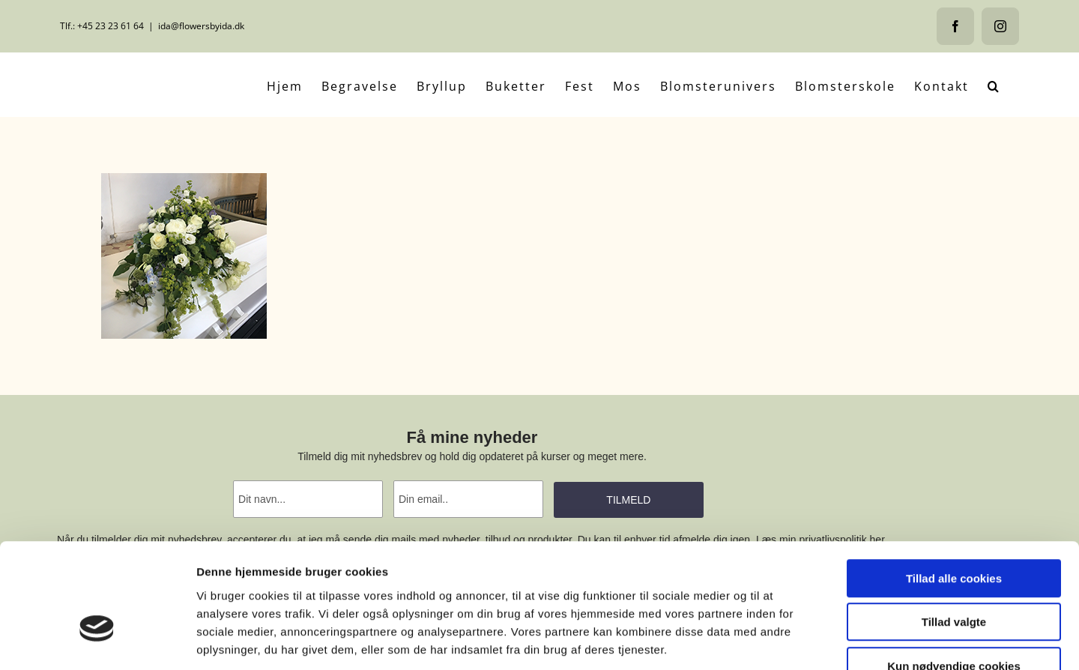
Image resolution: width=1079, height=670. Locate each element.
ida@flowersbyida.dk (201, 25)
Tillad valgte (954, 531)
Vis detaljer (779, 640)
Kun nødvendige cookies (954, 574)
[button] (994, 84)
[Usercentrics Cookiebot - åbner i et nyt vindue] (97, 641)
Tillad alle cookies (954, 486)
